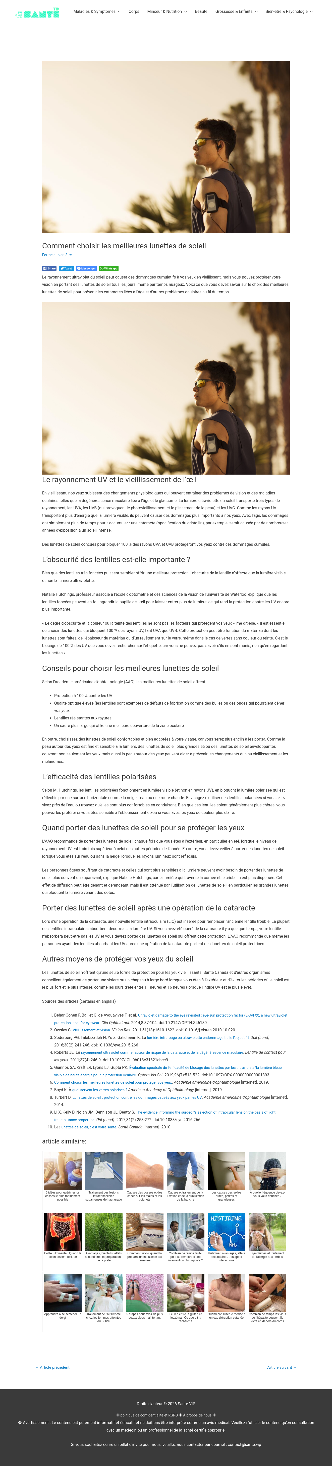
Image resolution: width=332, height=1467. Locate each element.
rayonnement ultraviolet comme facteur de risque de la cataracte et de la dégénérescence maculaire (170, 1052)
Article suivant (280, 1367)
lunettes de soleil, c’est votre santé (91, 1127)
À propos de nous (200, 1416)
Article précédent (54, 1367)
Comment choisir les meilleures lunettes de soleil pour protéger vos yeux (118, 1082)
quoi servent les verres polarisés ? (102, 1089)
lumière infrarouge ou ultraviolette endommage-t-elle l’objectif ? (203, 1037)
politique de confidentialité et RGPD (147, 1416)
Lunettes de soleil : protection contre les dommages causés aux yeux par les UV (143, 1097)
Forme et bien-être (58, 254)
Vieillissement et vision (93, 1030)
